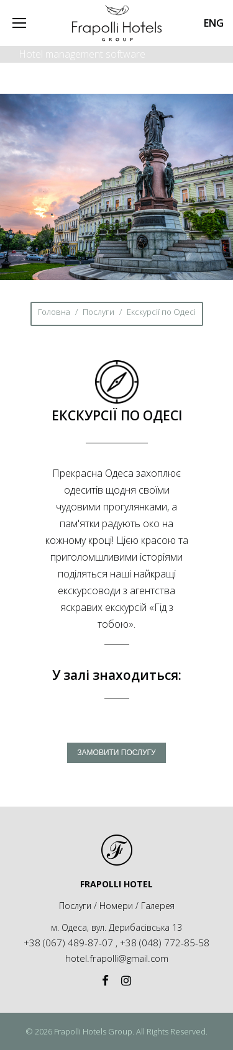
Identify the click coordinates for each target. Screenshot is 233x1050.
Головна (54, 311)
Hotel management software (82, 54)
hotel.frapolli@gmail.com (116, 958)
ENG (214, 23)
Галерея (158, 906)
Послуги (98, 311)
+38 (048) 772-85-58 (164, 942)
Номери (116, 906)
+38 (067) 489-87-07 (68, 942)
